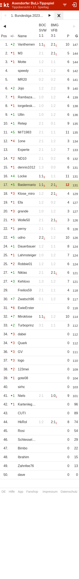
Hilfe (12, 491)
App (20, 491)
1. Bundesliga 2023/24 (27, 15)
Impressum (50, 491)
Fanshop (32, 491)
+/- (12, 36)
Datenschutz (69, 491)
